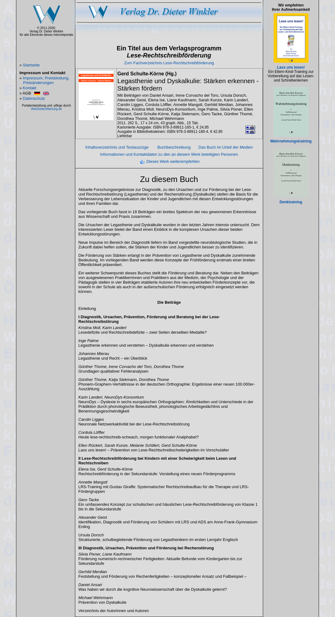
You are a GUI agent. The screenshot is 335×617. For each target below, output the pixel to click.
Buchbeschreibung (174, 147)
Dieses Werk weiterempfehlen (173, 161)
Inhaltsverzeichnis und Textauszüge (116, 147)
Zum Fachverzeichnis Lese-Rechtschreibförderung (169, 63)
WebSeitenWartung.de (46, 109)
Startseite (31, 65)
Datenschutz (34, 98)
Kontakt (29, 88)
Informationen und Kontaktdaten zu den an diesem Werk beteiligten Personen (169, 154)
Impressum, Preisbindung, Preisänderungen (46, 80)
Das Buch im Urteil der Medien (225, 147)
